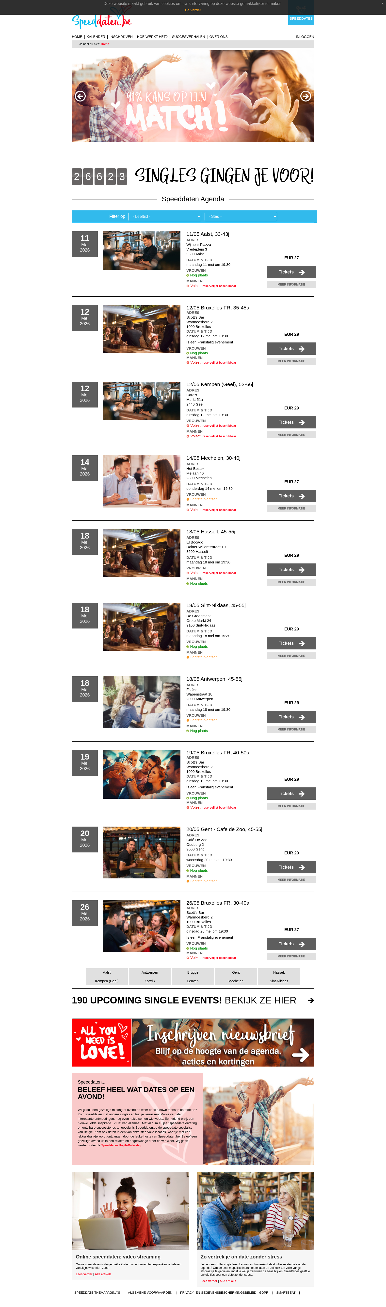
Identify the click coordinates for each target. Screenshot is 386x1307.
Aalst (107, 972)
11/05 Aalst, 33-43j (207, 234)
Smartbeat (285, 1292)
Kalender (96, 36)
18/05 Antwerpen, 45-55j (214, 679)
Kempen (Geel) (106, 981)
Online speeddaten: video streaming (118, 1256)
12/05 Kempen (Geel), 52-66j (219, 384)
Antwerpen (150, 972)
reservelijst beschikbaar (219, 286)
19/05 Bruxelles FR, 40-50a (217, 752)
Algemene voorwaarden (150, 1292)
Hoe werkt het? (152, 36)
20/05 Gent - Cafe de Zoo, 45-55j (224, 829)
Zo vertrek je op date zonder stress (241, 1256)
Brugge (192, 972)
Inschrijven (121, 36)
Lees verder (84, 1274)
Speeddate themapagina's (97, 1292)
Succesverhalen (188, 36)
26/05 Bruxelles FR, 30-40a (217, 903)
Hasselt (279, 972)
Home (77, 36)
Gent (236, 972)
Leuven (193, 981)
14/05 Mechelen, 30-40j (213, 458)
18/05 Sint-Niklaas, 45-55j (215, 605)
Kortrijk (150, 981)
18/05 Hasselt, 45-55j (210, 531)
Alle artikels (103, 1274)
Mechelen (235, 981)
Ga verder (193, 10)
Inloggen (305, 36)
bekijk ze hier (184, 1000)
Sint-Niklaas (279, 981)
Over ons (218, 36)
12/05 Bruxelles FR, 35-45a (217, 307)
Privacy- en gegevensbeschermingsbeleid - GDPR (224, 1292)
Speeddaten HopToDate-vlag (121, 1145)
